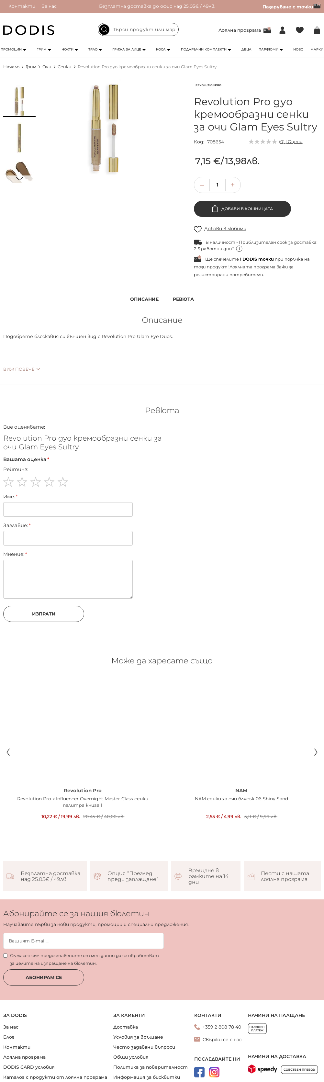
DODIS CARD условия (29, 1067)
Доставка (125, 1027)
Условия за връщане (138, 1037)
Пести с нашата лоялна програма (285, 876)
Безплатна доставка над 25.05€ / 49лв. (50, 876)
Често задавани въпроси (144, 1047)
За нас (49, 6)
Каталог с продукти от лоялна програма (55, 1077)
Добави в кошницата (246, 208)
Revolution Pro (83, 790)
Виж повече (19, 369)
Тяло (92, 49)
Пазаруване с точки (292, 7)
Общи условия (131, 1057)
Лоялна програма (239, 30)
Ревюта (183, 299)
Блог (9, 1037)
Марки (316, 49)
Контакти (21, 6)
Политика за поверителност (150, 1067)
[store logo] (28, 30)
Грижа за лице (126, 49)
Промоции (11, 49)
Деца (246, 49)
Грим (42, 49)
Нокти (67, 49)
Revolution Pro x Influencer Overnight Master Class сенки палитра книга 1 (82, 802)
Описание (144, 299)
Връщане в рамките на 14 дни (208, 876)
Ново (298, 49)
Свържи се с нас (222, 1040)
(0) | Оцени (291, 141)
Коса (161, 49)
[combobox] (138, 29)
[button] (19, 101)
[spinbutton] (217, 185)
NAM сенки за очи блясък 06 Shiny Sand (241, 799)
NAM (241, 790)
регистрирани (211, 274)
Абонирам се (44, 977)
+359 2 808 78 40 (222, 1027)
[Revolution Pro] (208, 86)
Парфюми (268, 49)
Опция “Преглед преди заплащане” (132, 876)
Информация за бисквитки (146, 1077)
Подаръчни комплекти (204, 49)
